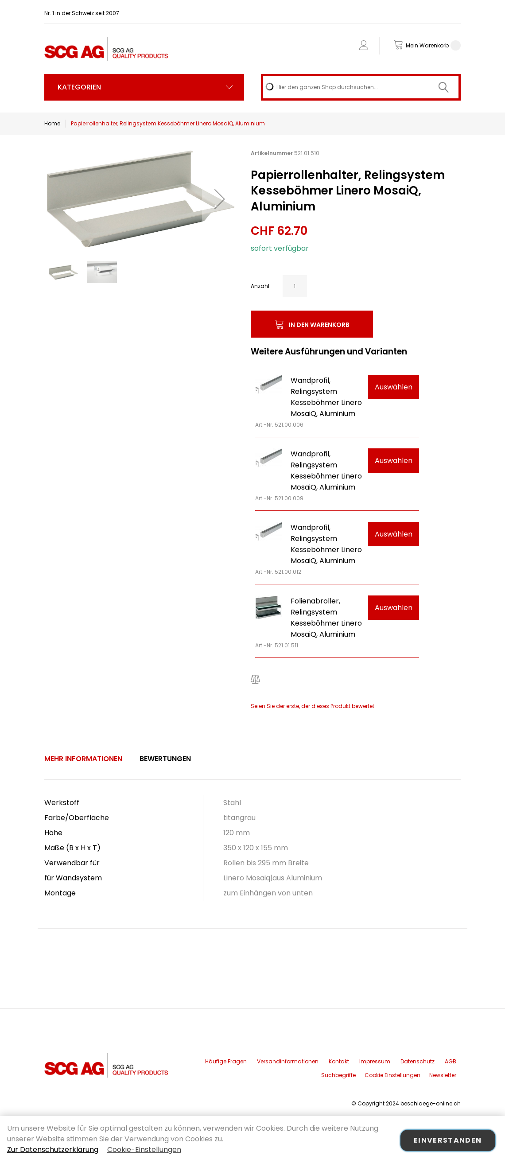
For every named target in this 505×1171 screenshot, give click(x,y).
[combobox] (360, 87)
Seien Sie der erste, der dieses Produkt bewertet (312, 706)
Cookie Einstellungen (392, 1075)
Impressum (374, 1061)
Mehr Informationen (83, 759)
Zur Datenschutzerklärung (52, 1149)
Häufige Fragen (226, 1061)
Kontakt (339, 1061)
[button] (219, 198)
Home (52, 123)
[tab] (83, 759)
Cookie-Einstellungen (144, 1149)
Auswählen (393, 387)
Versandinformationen (288, 1061)
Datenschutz (417, 1061)
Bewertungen (165, 759)
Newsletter (442, 1075)
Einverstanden (448, 1140)
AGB (450, 1061)
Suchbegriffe (338, 1075)
